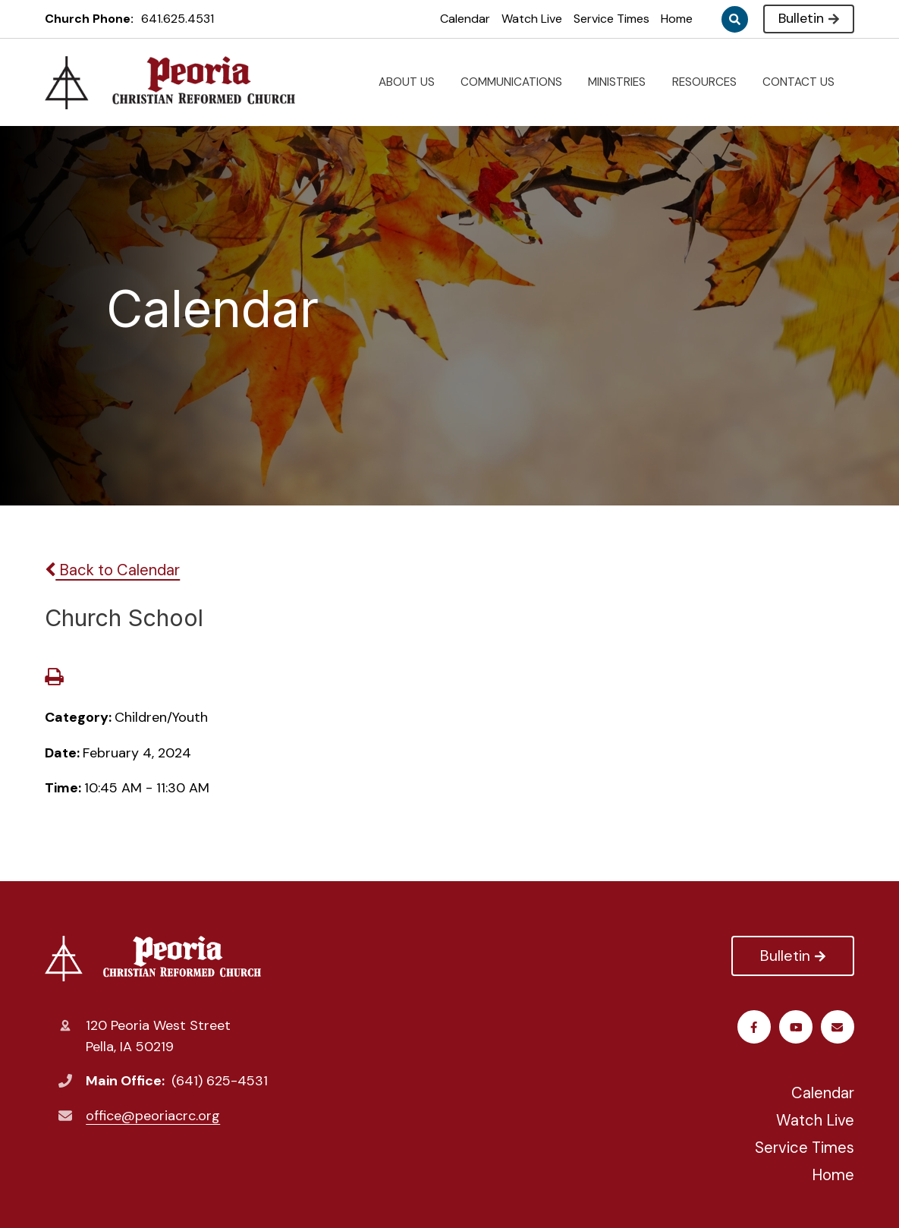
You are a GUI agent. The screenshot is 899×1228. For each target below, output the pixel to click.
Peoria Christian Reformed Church (153, 958)
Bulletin (808, 18)
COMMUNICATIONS (517, 82)
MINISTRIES (623, 82)
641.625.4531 (177, 19)
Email (837, 1027)
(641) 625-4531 (219, 1081)
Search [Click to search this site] (734, 19)
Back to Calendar (112, 570)
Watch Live (531, 19)
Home (677, 19)
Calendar (465, 19)
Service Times (611, 19)
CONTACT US (804, 82)
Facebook (753, 1027)
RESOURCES (710, 82)
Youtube (796, 1027)
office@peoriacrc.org (153, 1116)
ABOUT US (413, 82)
